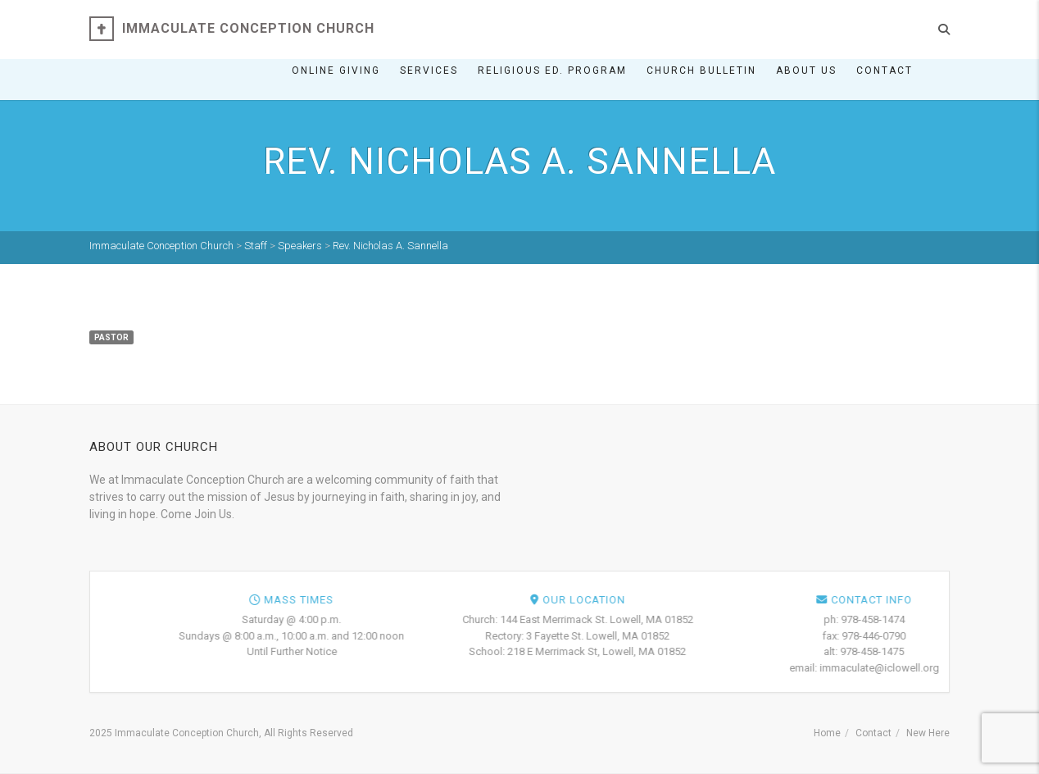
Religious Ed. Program (552, 70)
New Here (928, 733)
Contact (884, 70)
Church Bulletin (701, 70)
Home (827, 733)
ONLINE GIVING (336, 70)
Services (429, 70)
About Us (806, 70)
